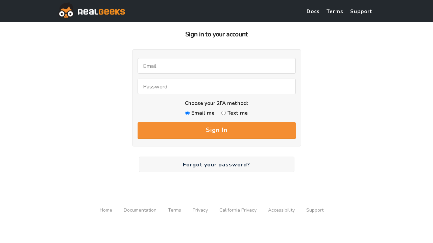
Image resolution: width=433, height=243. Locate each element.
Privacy (200, 210)
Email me (203, 113)
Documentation (140, 210)
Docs (313, 11)
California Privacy (238, 210)
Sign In (216, 130)
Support (361, 11)
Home (106, 210)
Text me (237, 113)
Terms (335, 11)
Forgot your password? (216, 164)
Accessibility (281, 210)
